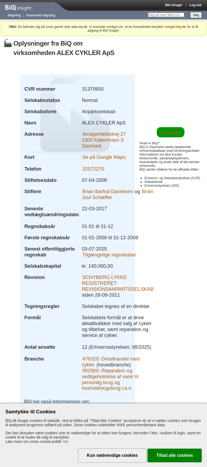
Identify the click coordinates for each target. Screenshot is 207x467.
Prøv (170, 132)
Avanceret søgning (40, 15)
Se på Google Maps (104, 157)
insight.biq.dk (175, 27)
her (66, 441)
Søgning (14, 15)
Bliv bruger (174, 5)
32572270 (93, 169)
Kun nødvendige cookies (112, 455)
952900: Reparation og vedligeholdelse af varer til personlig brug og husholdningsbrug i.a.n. (110, 379)
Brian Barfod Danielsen (107, 191)
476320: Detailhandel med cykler (111, 361)
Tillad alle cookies (174, 455)
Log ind (195, 5)
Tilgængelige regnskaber (109, 255)
